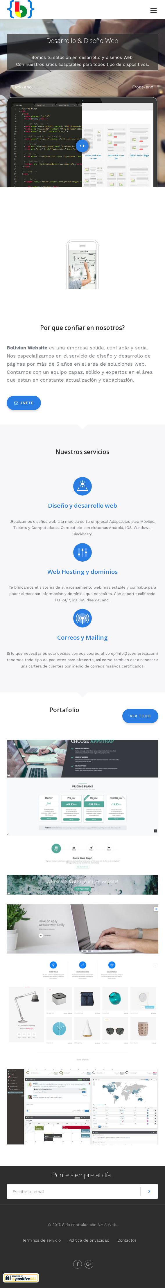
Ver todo (140, 716)
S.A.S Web (107, 1224)
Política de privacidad (89, 1240)
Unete (23, 402)
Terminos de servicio (41, 1240)
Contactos (127, 1240)
